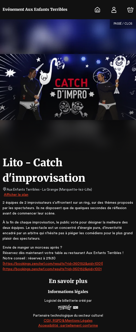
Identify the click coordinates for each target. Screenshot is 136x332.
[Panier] (130, 10)
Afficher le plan (16, 195)
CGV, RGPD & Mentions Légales (68, 321)
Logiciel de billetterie (61, 300)
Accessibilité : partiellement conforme (68, 325)
